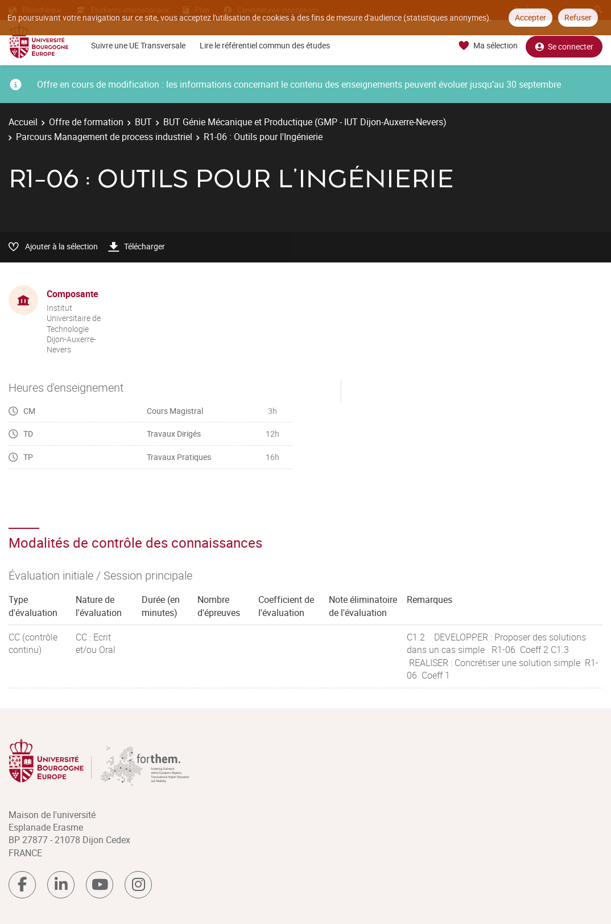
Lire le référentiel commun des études (265, 45)
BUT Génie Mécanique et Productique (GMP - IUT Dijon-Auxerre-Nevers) (305, 122)
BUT (143, 122)
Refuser (578, 17)
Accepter (530, 17)
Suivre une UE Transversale (138, 45)
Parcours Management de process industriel (104, 136)
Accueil (23, 122)
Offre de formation (86, 122)
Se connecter (564, 45)
